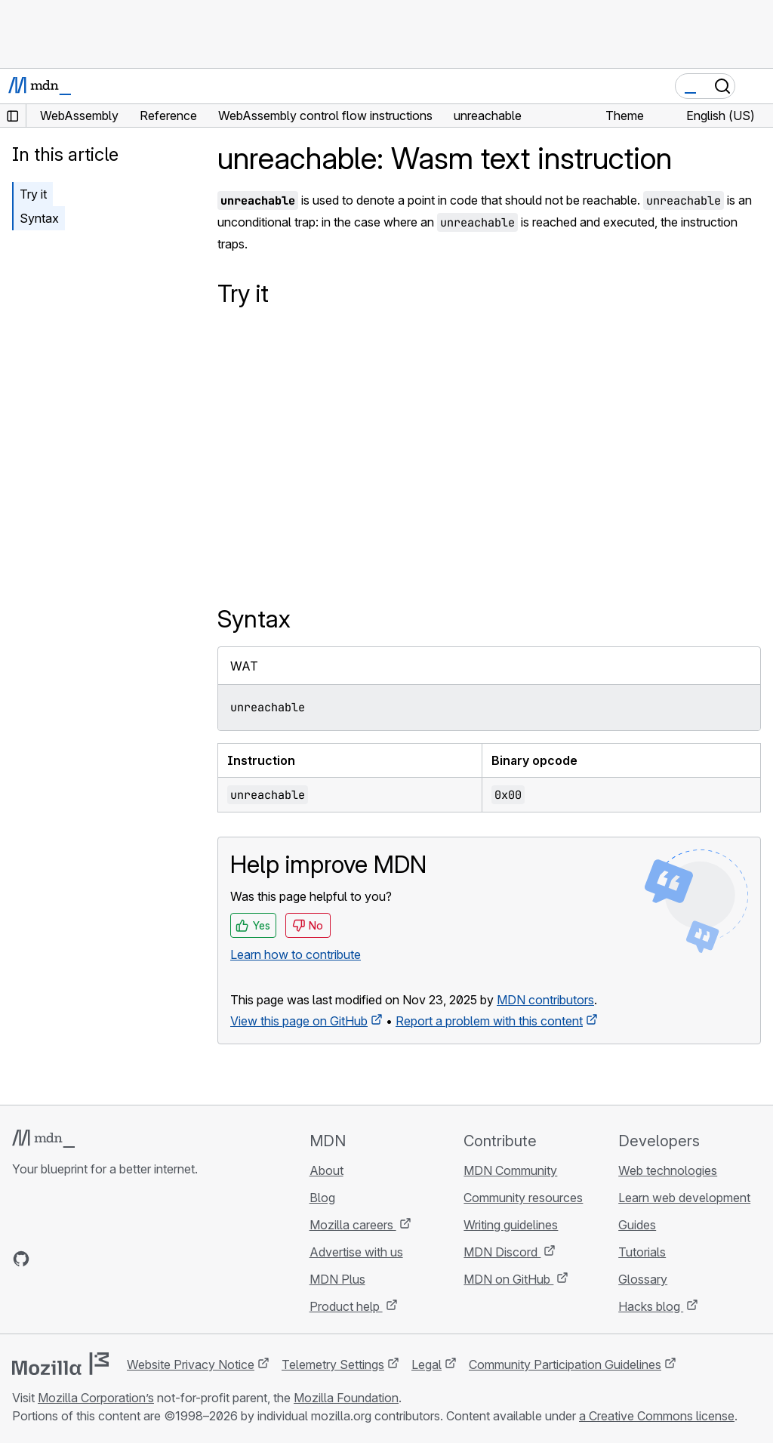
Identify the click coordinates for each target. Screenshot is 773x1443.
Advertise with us (356, 1252)
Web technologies (667, 1170)
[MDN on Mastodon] (103, 1259)
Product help (346, 1306)
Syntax (39, 218)
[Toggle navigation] (755, 86)
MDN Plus (337, 1279)
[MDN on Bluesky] (48, 1259)
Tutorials (642, 1252)
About (326, 1170)
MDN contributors (545, 999)
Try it (33, 194)
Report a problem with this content (489, 1020)
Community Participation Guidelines (565, 1364)
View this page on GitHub (299, 1020)
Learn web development (684, 1197)
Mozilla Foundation (346, 1397)
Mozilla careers (353, 1224)
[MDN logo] (43, 1139)
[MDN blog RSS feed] (130, 1259)
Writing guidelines (510, 1224)
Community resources (523, 1197)
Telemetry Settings (333, 1364)
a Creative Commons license (657, 1415)
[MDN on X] (75, 1259)
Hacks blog (650, 1306)
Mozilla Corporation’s (96, 1397)
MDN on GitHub (508, 1279)
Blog (322, 1197)
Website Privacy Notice (190, 1364)
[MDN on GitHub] (21, 1259)
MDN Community (510, 1170)
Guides (637, 1224)
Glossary (642, 1279)
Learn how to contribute (295, 954)
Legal (426, 1364)
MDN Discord (501, 1252)
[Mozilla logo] (60, 1363)
